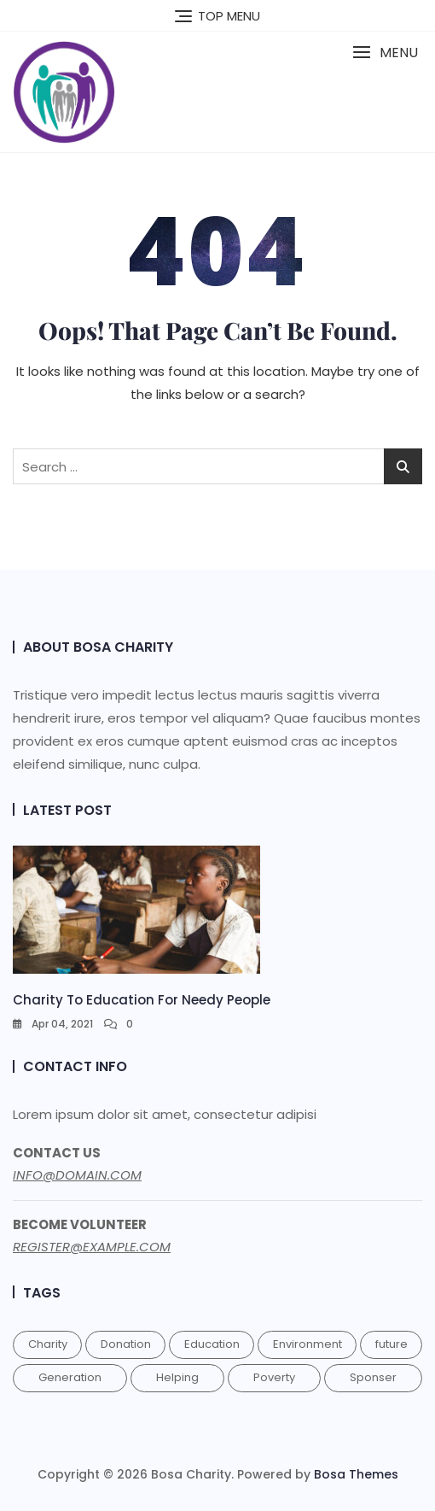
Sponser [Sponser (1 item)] (373, 1377)
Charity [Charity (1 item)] (47, 1344)
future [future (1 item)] (391, 1344)
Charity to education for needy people (141, 1000)
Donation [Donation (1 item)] (126, 1344)
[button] (385, 52)
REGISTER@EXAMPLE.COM (92, 1247)
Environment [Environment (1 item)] (307, 1344)
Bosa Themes (356, 1474)
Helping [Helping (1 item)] (177, 1377)
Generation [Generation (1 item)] (70, 1377)
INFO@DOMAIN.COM (77, 1175)
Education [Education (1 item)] (212, 1344)
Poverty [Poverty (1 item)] (274, 1377)
